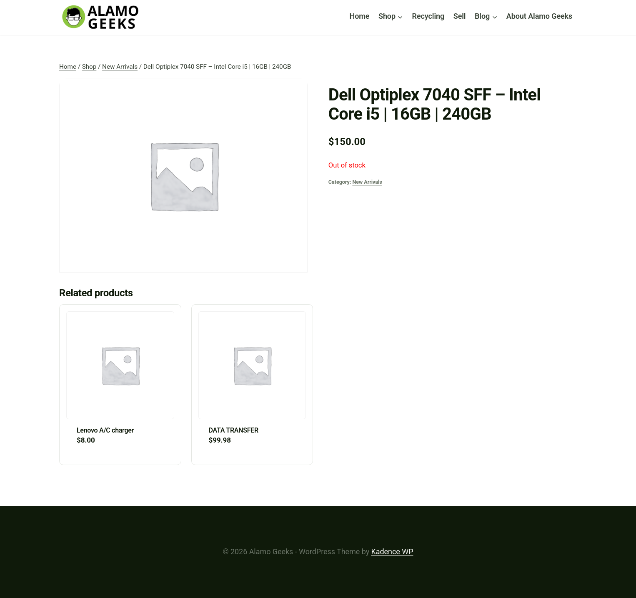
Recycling (428, 16)
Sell (459, 16)
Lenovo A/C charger (105, 430)
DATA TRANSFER (233, 430)
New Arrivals (367, 182)
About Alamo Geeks (539, 16)
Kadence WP (392, 551)
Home (360, 16)
